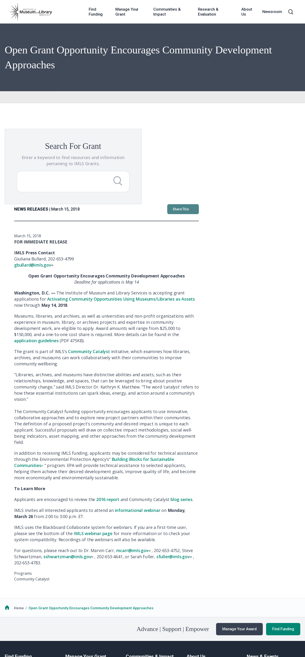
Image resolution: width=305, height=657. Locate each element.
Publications (257, 608)
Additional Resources (23, 596)
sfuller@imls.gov (276, 472)
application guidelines (138, 256)
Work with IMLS (199, 590)
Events (252, 596)
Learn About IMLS (201, 585)
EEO (72, 630)
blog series (283, 414)
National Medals (139, 590)
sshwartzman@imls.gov (170, 472)
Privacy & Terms (52, 630)
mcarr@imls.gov (235, 465)
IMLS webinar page (194, 448)
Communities (137, 585)
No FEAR (27, 630)
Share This (284, 124)
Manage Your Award (239, 544)
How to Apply (15, 585)
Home (19, 523)
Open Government (118, 630)
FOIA (12, 630)
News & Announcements (267, 585)
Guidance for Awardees (85, 585)
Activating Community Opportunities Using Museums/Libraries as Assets (222, 214)
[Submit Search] (82, 187)
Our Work (254, 590)
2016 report (209, 414)
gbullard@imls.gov (136, 180)
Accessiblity (89, 630)
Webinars (255, 602)
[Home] (30, 12)
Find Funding (283, 544)
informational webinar (239, 425)
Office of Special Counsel (158, 630)
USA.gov (192, 630)
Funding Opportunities (23, 590)
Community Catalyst (190, 266)
